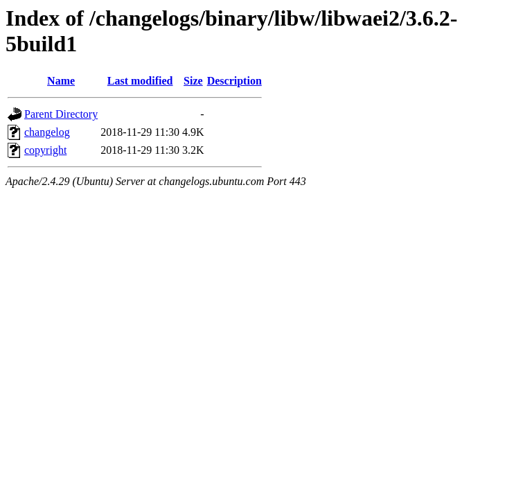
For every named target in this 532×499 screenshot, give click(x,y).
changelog (47, 132)
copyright (45, 150)
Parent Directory (61, 114)
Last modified (140, 81)
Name (61, 81)
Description (234, 81)
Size (193, 81)
